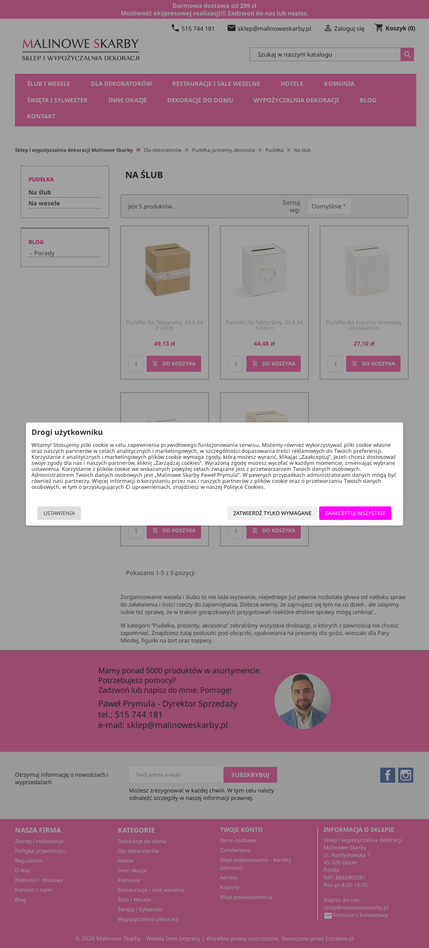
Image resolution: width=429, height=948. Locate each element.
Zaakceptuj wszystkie (350, 513)
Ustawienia (65, 513)
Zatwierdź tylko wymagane (267, 513)
